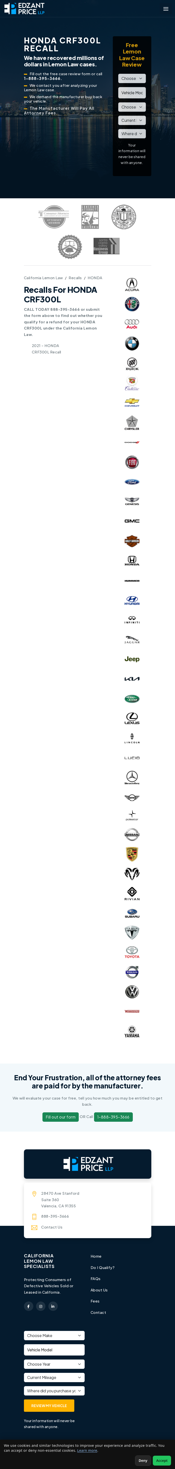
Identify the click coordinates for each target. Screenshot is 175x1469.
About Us (99, 1289)
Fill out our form (61, 1117)
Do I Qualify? (103, 1267)
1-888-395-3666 (113, 1117)
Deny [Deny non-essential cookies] (143, 1460)
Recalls (75, 277)
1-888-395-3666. (43, 78)
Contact (98, 1312)
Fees (95, 1301)
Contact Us (51, 1227)
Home (96, 1256)
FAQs (96, 1278)
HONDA (95, 277)
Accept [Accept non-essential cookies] (162, 1460)
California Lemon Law (43, 277)
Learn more (87, 1450)
